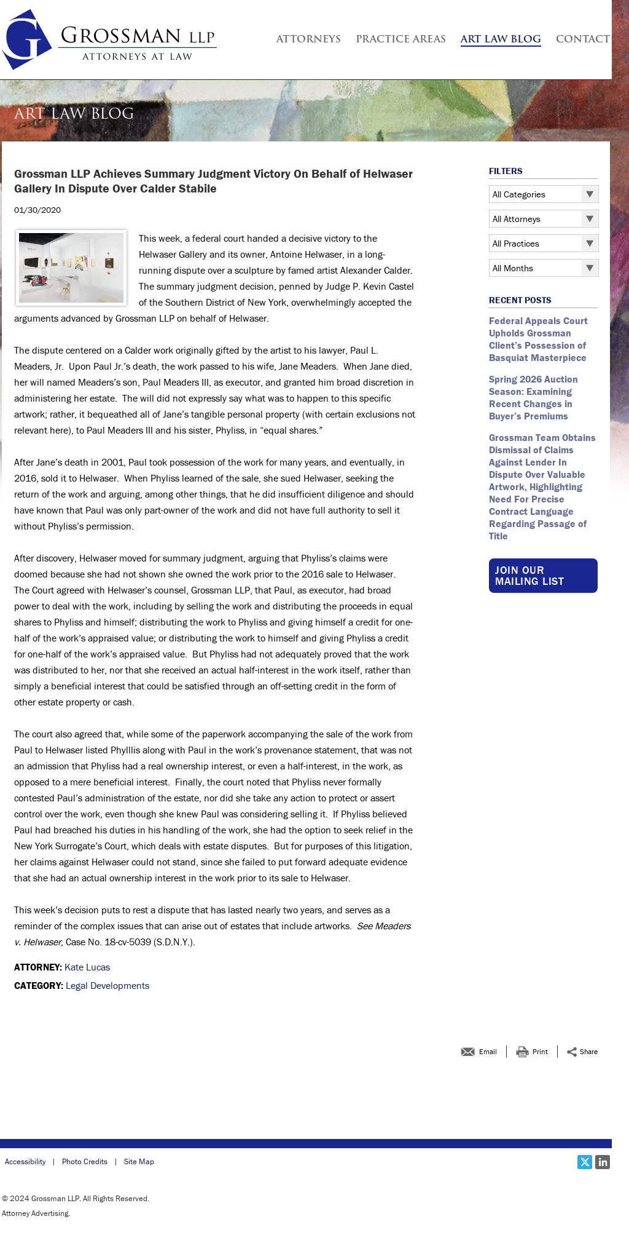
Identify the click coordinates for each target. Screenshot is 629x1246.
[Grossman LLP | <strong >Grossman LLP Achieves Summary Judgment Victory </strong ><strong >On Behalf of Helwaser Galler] (109, 39)
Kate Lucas (87, 967)
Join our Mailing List (529, 575)
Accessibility (25, 1161)
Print (540, 1051)
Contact (583, 40)
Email (488, 1051)
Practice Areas (401, 40)
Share (589, 1051)
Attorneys (308, 40)
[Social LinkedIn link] (602, 1162)
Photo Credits (84, 1161)
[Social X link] (584, 1162)
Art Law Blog (501, 40)
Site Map (139, 1161)
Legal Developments (107, 985)
